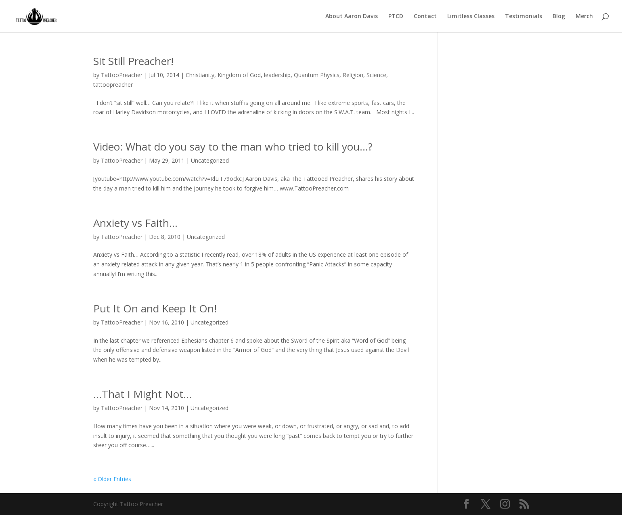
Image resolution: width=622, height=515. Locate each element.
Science (376, 75)
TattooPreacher (121, 75)
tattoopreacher (113, 84)
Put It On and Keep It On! (155, 308)
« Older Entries (112, 479)
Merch (584, 16)
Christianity (200, 75)
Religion (353, 75)
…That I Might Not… (142, 394)
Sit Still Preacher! (133, 61)
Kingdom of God (239, 75)
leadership (277, 75)
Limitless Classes (470, 16)
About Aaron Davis (351, 16)
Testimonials (523, 16)
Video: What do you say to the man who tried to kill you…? (233, 146)
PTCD (395, 16)
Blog (559, 16)
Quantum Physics (316, 75)
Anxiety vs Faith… (135, 223)
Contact (425, 16)
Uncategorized (210, 160)
